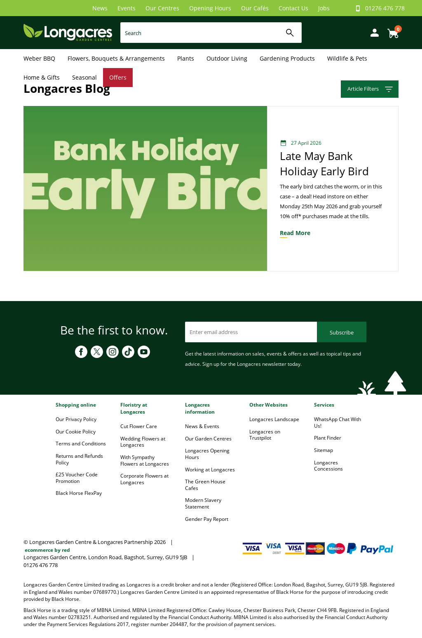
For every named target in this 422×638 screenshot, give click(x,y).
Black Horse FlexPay (79, 493)
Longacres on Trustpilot (264, 435)
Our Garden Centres (208, 438)
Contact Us (293, 8)
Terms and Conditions (81, 443)
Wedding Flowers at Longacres (142, 442)
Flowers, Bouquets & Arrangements (116, 58)
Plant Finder (327, 437)
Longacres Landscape (274, 419)
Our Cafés (255, 8)
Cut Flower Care (138, 426)
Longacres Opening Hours (207, 454)
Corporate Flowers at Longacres (144, 479)
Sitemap (323, 450)
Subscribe (342, 332)
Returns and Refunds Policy (79, 459)
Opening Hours (210, 8)
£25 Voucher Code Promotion (77, 478)
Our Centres (162, 8)
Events (126, 8)
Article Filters (370, 89)
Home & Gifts (41, 77)
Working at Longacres (210, 469)
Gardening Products (287, 58)
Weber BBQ (39, 58)
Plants (185, 58)
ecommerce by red (47, 549)
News (100, 8)
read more (295, 233)
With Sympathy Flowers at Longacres (144, 460)
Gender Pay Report (206, 519)
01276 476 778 (385, 8)
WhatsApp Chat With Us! (337, 422)
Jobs (324, 8)
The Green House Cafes (205, 485)
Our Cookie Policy (76, 431)
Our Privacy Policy (76, 419)
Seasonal (84, 77)
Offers (118, 77)
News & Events (202, 426)
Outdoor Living (226, 58)
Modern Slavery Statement (203, 503)
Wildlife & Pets (347, 58)
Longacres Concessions (328, 466)
